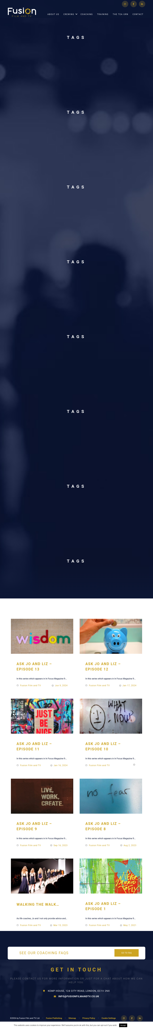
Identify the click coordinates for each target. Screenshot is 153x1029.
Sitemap (72, 1018)
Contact (138, 17)
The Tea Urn (120, 17)
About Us (53, 17)
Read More (134, 1025)
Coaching (87, 17)
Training (103, 17)
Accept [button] (123, 1025)
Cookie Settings (109, 1018)
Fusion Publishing (54, 1018)
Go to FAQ (126, 953)
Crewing (68, 17)
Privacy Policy (88, 1018)
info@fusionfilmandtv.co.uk (76, 996)
